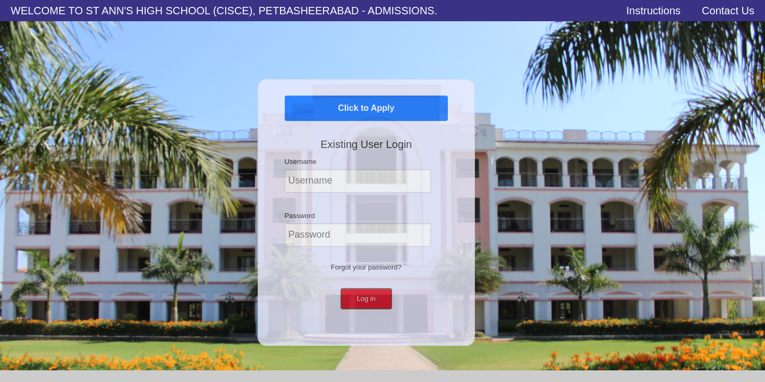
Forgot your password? (366, 267)
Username (301, 162)
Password (300, 216)
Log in (366, 298)
